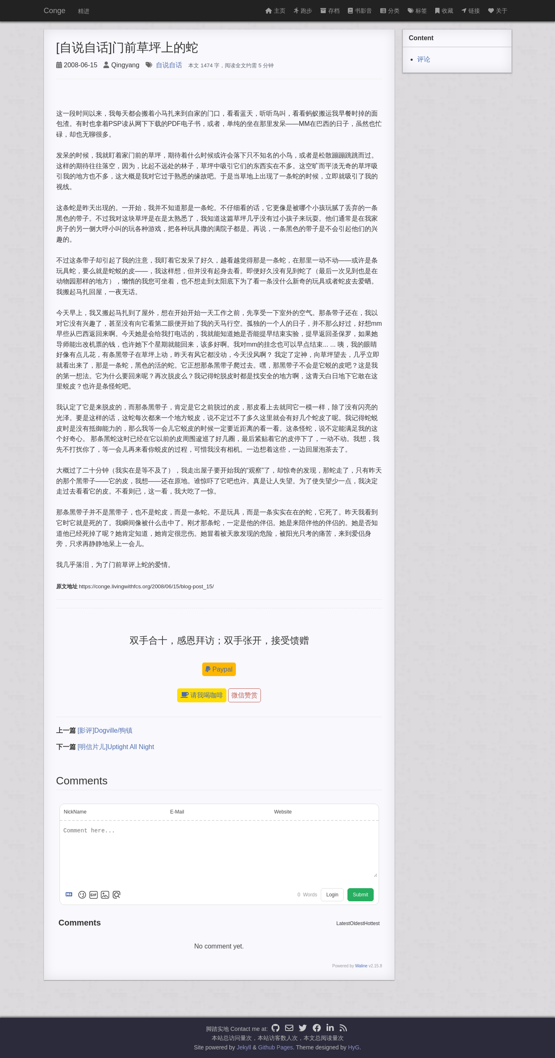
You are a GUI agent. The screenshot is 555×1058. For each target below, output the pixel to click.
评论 (423, 59)
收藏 (444, 10)
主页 (275, 10)
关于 (497, 10)
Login (332, 895)
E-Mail (177, 812)
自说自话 (169, 65)
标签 (417, 10)
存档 (330, 10)
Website (283, 812)
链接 (470, 10)
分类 (390, 10)
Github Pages (275, 1047)
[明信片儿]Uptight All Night (116, 746)
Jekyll (244, 1047)
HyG (353, 1047)
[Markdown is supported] (70, 895)
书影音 (360, 10)
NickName (75, 812)
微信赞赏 (244, 695)
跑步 (303, 10)
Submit (360, 895)
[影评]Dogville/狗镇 (105, 730)
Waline (361, 966)
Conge (55, 11)
